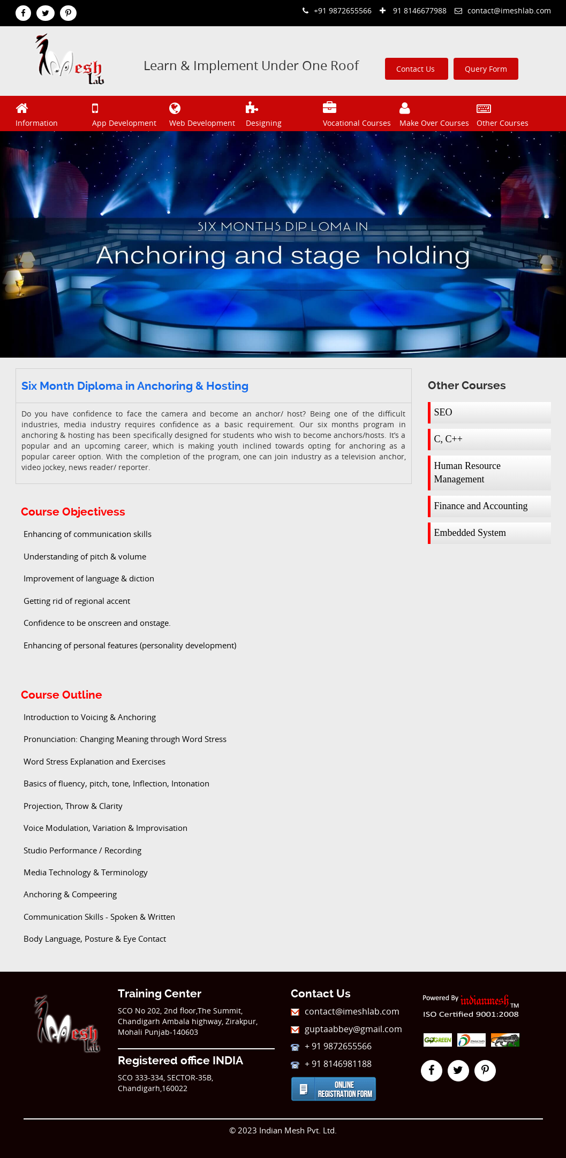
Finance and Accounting (481, 506)
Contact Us (416, 69)
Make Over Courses (436, 113)
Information (53, 113)
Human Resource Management (467, 472)
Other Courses (514, 113)
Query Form (486, 69)
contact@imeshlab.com (503, 10)
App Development (129, 113)
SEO (443, 412)
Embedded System (470, 532)
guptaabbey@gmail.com (346, 1029)
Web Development (206, 113)
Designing (283, 113)
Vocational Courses (360, 113)
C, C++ (448, 439)
